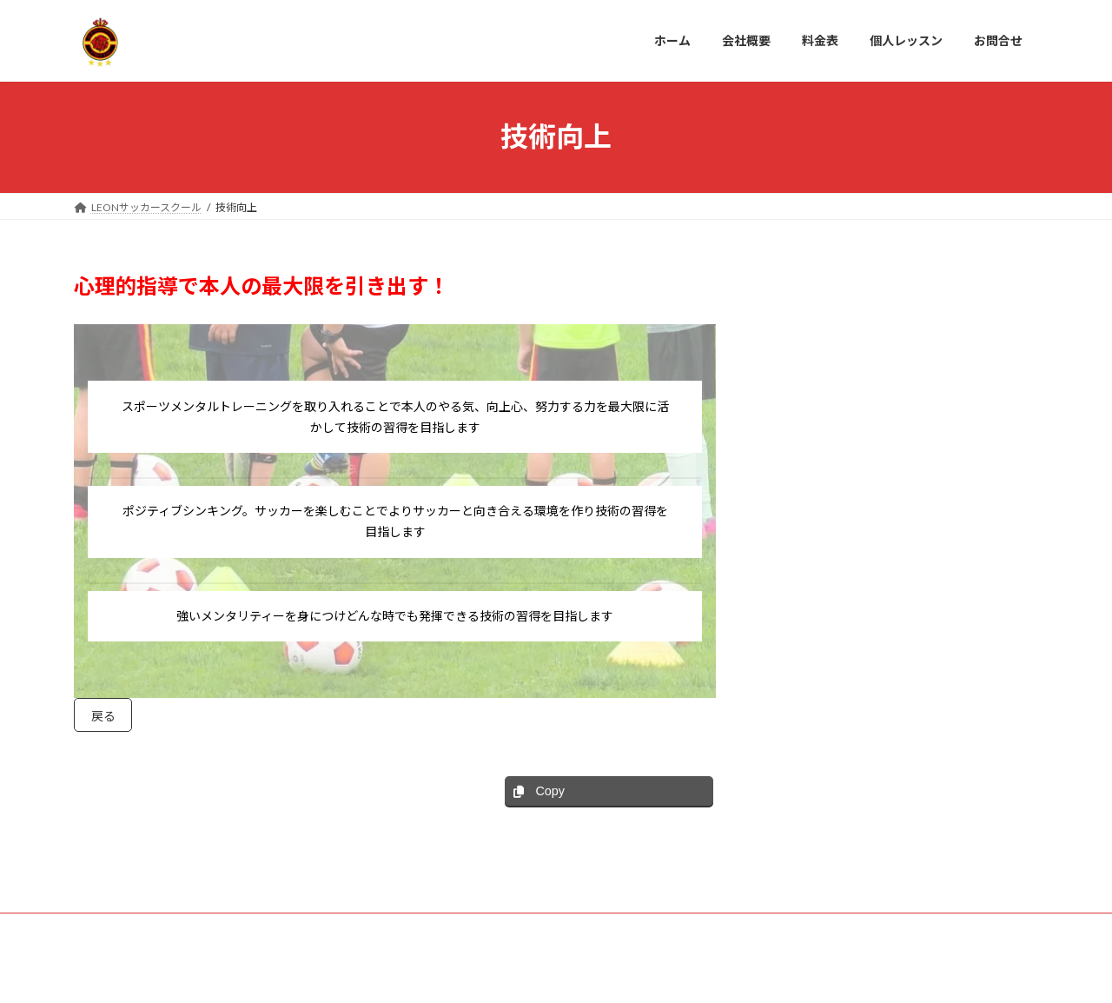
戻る (107, 718)
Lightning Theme (552, 973)
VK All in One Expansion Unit (668, 973)
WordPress (462, 973)
